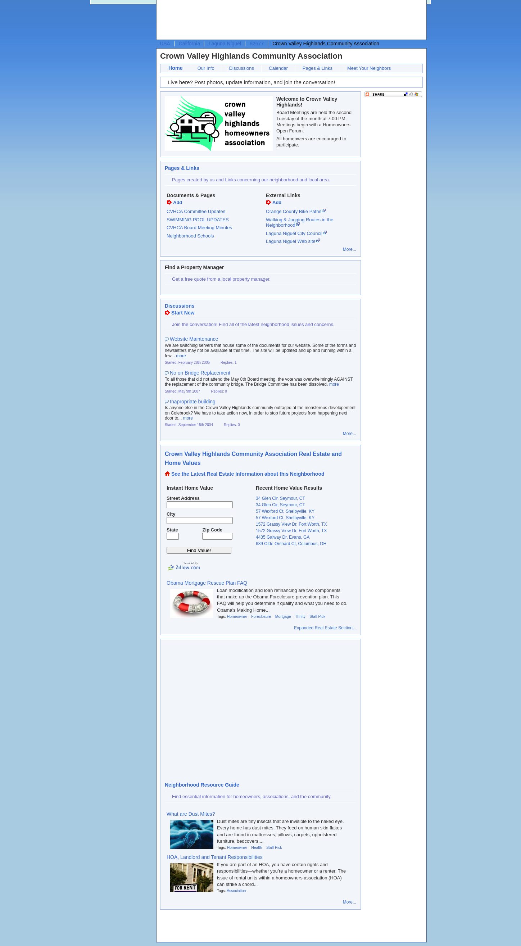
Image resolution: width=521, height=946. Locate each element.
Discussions (241, 68)
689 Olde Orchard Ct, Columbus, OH (291, 543)
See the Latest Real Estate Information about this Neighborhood (248, 474)
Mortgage (283, 617)
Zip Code (213, 530)
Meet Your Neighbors (369, 68)
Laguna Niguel (225, 43)
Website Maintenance (194, 339)
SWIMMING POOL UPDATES (198, 219)
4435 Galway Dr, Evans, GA (282, 537)
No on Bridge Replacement (200, 373)
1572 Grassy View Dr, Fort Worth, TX (291, 524)
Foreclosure (261, 617)
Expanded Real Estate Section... (325, 627)
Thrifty (300, 617)
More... (349, 249)
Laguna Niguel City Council (294, 233)
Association (236, 891)
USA (165, 43)
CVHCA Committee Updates (196, 211)
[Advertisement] (290, 20)
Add (177, 202)
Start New (183, 312)
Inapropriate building (193, 401)
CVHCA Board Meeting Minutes (199, 227)
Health (256, 848)
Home (175, 68)
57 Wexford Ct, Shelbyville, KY (285, 511)
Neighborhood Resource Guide (202, 785)
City (171, 514)
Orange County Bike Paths (293, 211)
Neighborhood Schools (190, 236)
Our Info (206, 68)
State (172, 530)
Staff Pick (317, 617)
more (181, 355)
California (189, 43)
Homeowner (237, 617)
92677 (257, 43)
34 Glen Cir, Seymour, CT (280, 498)
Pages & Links (317, 68)
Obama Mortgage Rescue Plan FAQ (207, 583)
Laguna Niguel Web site (291, 241)
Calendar (278, 68)
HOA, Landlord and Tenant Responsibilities (215, 857)
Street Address (183, 498)
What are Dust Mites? (191, 814)
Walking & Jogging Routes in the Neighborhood (299, 222)
